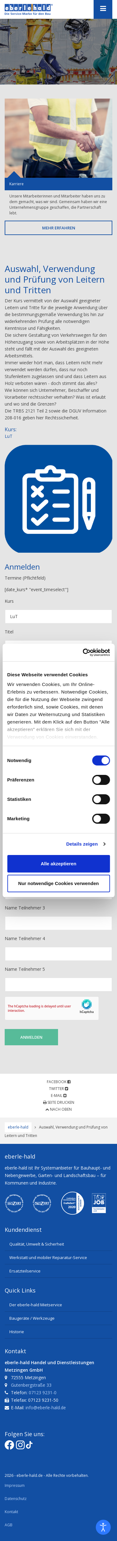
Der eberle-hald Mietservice (35, 1305)
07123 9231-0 (42, 1392)
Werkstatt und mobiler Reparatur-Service (48, 1257)
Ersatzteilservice (25, 1271)
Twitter (58, 1088)
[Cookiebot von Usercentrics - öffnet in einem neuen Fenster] (83, 652)
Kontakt (11, 1511)
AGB (8, 1525)
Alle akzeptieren (58, 863)
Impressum (15, 1485)
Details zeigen (82, 844)
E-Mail (58, 1095)
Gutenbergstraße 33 (31, 1385)
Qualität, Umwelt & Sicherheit (36, 1244)
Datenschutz (16, 1498)
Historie (16, 1331)
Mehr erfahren (58, 228)
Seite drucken (58, 1102)
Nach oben (58, 1109)
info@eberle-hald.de (46, 1407)
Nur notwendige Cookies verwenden (58, 883)
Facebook (59, 1081)
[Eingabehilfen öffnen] (103, 1527)
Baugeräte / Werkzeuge (32, 1318)
